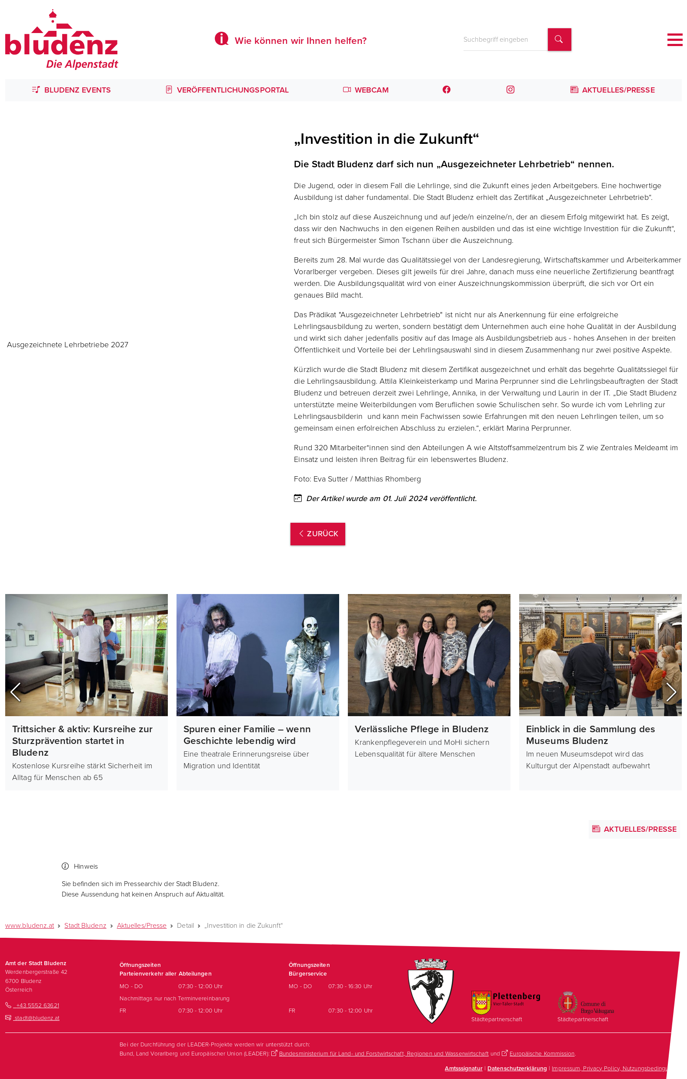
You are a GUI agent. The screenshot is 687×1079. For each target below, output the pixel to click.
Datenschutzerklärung (517, 1068)
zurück (317, 533)
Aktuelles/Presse (612, 90)
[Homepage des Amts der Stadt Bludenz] (61, 39)
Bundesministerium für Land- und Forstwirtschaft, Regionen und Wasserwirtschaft (384, 1053)
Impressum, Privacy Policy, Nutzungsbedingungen (617, 1068)
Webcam (366, 90)
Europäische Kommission (542, 1053)
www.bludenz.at (29, 925)
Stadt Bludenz (85, 925)
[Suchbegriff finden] (559, 39)
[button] (15, 692)
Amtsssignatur (463, 1068)
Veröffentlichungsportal (227, 90)
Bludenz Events (71, 90)
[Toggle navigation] (675, 39)
